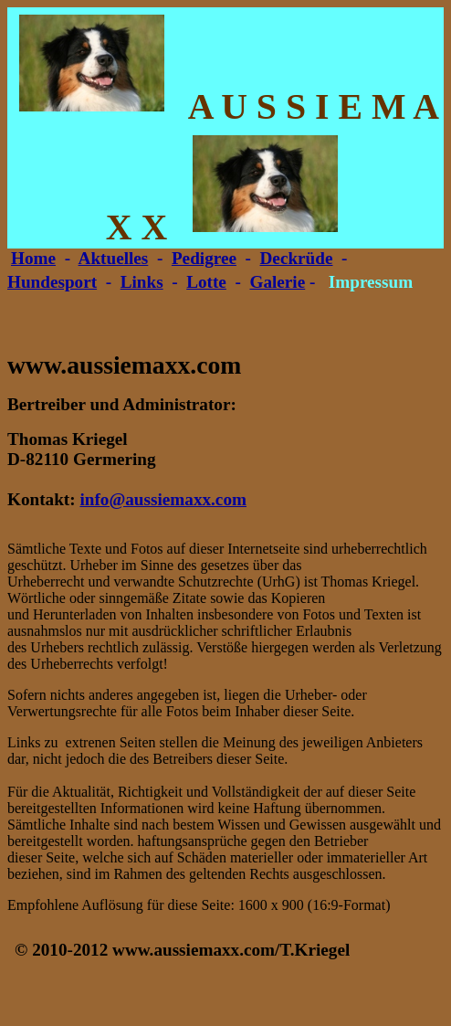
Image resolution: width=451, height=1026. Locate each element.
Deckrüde (296, 258)
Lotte (206, 281)
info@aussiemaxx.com (162, 499)
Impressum (371, 281)
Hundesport (52, 281)
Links (142, 281)
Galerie (277, 281)
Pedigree (204, 258)
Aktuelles (114, 258)
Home (33, 258)
